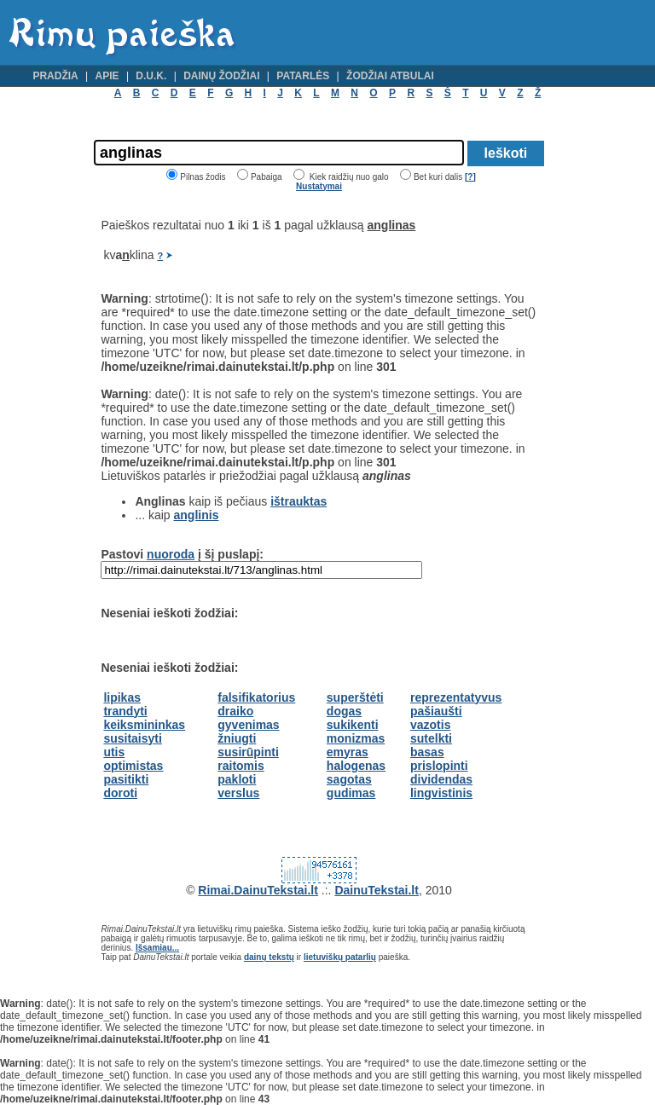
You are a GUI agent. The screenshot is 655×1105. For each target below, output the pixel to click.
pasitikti (125, 779)
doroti (120, 793)
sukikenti (353, 725)
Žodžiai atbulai (390, 76)
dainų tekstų (269, 957)
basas (427, 752)
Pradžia (55, 76)
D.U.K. (151, 76)
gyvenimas (248, 725)
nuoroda (170, 554)
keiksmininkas (144, 725)
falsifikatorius (256, 697)
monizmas (356, 738)
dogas (344, 711)
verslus (238, 793)
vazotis (430, 725)
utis (114, 752)
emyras (347, 752)
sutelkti (431, 738)
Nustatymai (319, 186)
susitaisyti (132, 738)
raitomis (240, 765)
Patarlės (302, 76)
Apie (107, 76)
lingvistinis (441, 793)
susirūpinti (248, 752)
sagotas (349, 779)
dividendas (441, 779)
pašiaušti (436, 711)
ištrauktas (298, 501)
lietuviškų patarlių (340, 957)
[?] (470, 177)
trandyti (125, 711)
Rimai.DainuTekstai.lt (258, 890)
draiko (235, 711)
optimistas (133, 765)
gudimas (351, 793)
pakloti (236, 779)
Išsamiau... (157, 947)
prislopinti (439, 765)
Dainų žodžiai (221, 76)
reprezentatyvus (455, 697)
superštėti (355, 697)
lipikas (122, 697)
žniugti (236, 738)
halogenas (356, 765)
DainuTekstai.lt (376, 890)
